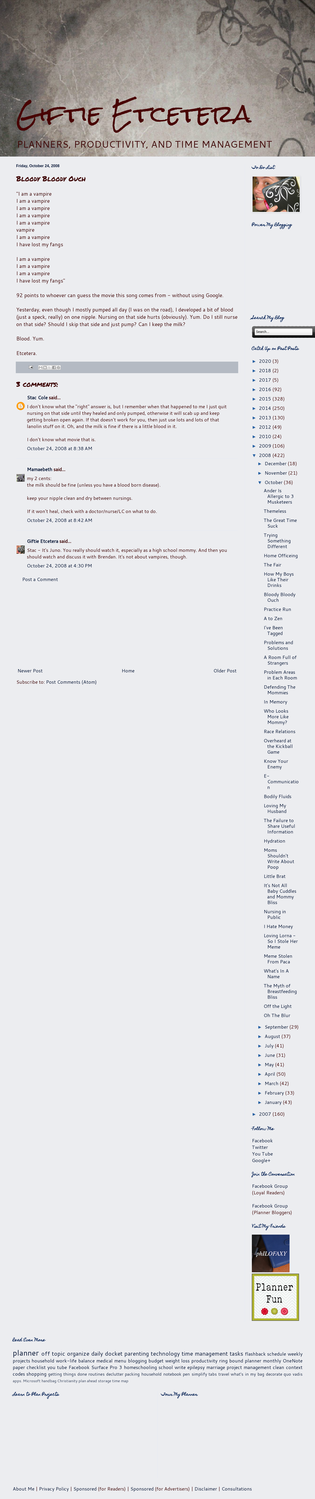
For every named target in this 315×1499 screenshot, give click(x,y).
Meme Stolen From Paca (278, 959)
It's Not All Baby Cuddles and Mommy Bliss (280, 893)
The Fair (272, 564)
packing (132, 1374)
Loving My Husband (275, 808)
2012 (265, 427)
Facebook (262, 1140)
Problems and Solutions (278, 645)
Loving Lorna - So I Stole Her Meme (281, 941)
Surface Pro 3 (106, 1367)
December (276, 463)
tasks (236, 1354)
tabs (213, 1374)
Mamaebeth (39, 469)
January (274, 1102)
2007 (265, 1114)
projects (21, 1360)
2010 (265, 436)
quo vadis (293, 1374)
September (277, 1026)
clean (278, 1367)
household (43, 1360)
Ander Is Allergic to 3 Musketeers (279, 496)
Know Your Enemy (276, 764)
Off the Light (278, 1006)
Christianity (67, 1380)
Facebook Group (270, 1186)
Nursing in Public (275, 914)
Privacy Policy (54, 1488)
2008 (265, 455)
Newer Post (30, 670)
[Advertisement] (158, 49)
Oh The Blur (277, 1015)
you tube (57, 1367)
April (270, 1074)
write (180, 1367)
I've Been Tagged (273, 630)
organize (78, 1354)
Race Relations (279, 731)
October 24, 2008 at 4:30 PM (59, 565)
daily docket (107, 1354)
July (270, 1045)
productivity (204, 1360)
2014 (265, 408)
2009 (265, 445)
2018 (265, 370)
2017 (265, 379)
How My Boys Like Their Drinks (279, 579)
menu (120, 1360)
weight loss (177, 1360)
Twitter (260, 1147)
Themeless (275, 511)
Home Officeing (281, 555)
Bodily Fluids (277, 796)
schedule (276, 1353)
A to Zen (273, 618)
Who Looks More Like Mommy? (276, 716)
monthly (272, 1360)
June (270, 1055)
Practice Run (277, 609)
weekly (295, 1353)
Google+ (261, 1160)
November (276, 472)
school (166, 1367)
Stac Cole (37, 397)
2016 (265, 389)
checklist (36, 1367)
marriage (215, 1367)
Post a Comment (40, 579)
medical (104, 1360)
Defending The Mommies (279, 689)
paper (19, 1367)
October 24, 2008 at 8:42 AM (59, 520)
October (274, 482)
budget (156, 1360)
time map (120, 1380)
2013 (265, 417)
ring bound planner (240, 1360)
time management (205, 1354)
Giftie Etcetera (133, 113)
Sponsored (85, 1488)
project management (249, 1367)
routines (96, 1374)
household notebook (161, 1374)
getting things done (67, 1374)
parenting (136, 1354)
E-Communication (281, 781)
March (272, 1083)
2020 (265, 361)
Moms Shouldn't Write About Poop (279, 858)
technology (165, 1354)
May (270, 1064)
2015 (265, 398)
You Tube (262, 1153)
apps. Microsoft (27, 1380)
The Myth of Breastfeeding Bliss (280, 991)
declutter (114, 1374)
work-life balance (75, 1360)
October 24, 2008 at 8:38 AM (59, 448)
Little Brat (275, 876)
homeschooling (140, 1367)
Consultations (236, 1488)
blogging (137, 1360)
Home (128, 670)
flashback (255, 1353)
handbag (48, 1380)
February (275, 1092)
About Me (23, 1488)
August (273, 1036)
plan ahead (87, 1380)
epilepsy (196, 1367)
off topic (53, 1354)
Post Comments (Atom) (71, 682)
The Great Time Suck (280, 523)
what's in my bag (247, 1374)
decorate (274, 1374)
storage (104, 1380)
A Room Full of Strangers (280, 660)
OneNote (293, 1360)
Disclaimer (205, 1488)
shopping (36, 1373)
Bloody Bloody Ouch (279, 597)
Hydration (274, 840)
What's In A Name (276, 973)
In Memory (275, 701)
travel (223, 1374)
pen (186, 1374)
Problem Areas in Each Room (280, 675)
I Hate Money (278, 926)
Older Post (225, 670)
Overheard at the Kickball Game (278, 746)
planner (26, 1352)
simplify (199, 1374)
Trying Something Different (277, 540)
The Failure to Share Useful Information (279, 826)
